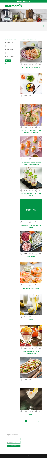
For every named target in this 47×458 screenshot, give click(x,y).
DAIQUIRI (31, 414)
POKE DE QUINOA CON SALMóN (31, 67)
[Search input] (23, 26)
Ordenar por (10, 46)
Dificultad (9, 56)
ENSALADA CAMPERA (31, 383)
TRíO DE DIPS (31, 257)
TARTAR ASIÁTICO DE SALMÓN (31, 288)
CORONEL (31, 320)
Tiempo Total (10, 53)
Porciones (9, 49)
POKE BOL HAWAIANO (31, 99)
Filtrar (8, 61)
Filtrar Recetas (10, 39)
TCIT (27, 456)
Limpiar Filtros (8, 63)
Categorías (9, 42)
